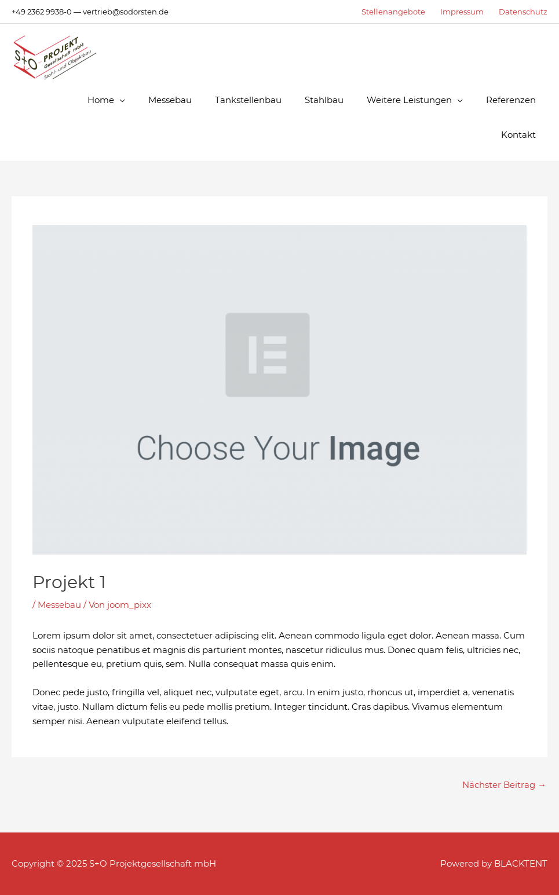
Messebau (59, 604)
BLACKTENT (520, 863)
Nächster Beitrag (504, 784)
